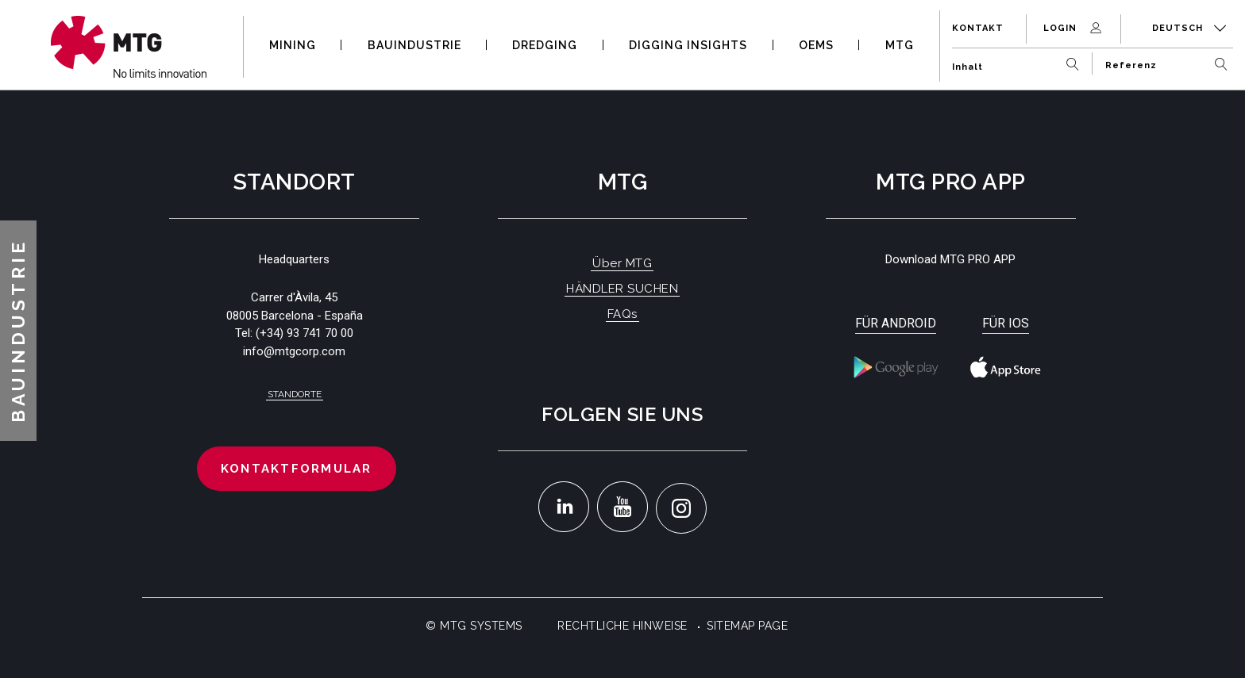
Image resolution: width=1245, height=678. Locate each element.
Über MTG (622, 263)
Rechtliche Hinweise (622, 625)
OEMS (816, 45)
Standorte (295, 394)
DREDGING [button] (544, 45)
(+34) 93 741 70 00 (304, 333)
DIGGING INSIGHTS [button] (688, 45)
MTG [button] (899, 45)
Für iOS (1005, 323)
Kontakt (978, 28)
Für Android (895, 323)
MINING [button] (292, 45)
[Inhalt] (1019, 60)
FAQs (622, 314)
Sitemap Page (747, 625)
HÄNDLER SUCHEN (622, 289)
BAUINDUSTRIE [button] (414, 45)
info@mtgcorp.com (294, 351)
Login (1073, 28)
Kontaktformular (296, 469)
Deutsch (1189, 28)
